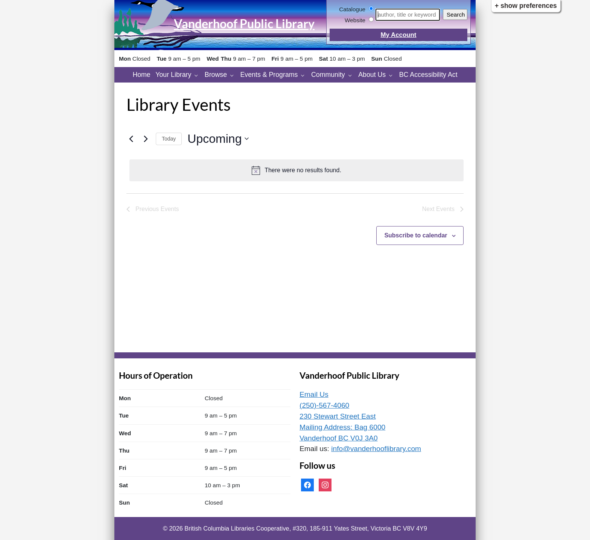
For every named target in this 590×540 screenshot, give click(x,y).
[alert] (296, 170)
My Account (398, 34)
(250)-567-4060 (324, 405)
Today (169, 139)
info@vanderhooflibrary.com (376, 449)
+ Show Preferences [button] (526, 5)
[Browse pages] (234, 75)
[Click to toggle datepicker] (218, 138)
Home (141, 74)
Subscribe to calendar (415, 235)
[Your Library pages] (198, 75)
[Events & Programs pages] (304, 75)
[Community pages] (352, 75)
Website (355, 20)
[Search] (408, 15)
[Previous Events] (130, 138)
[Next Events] (145, 138)
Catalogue (352, 9)
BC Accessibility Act (428, 74)
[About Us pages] (392, 75)
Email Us (314, 394)
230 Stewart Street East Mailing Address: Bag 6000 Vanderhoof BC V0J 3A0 (342, 427)
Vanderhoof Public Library (244, 23)
